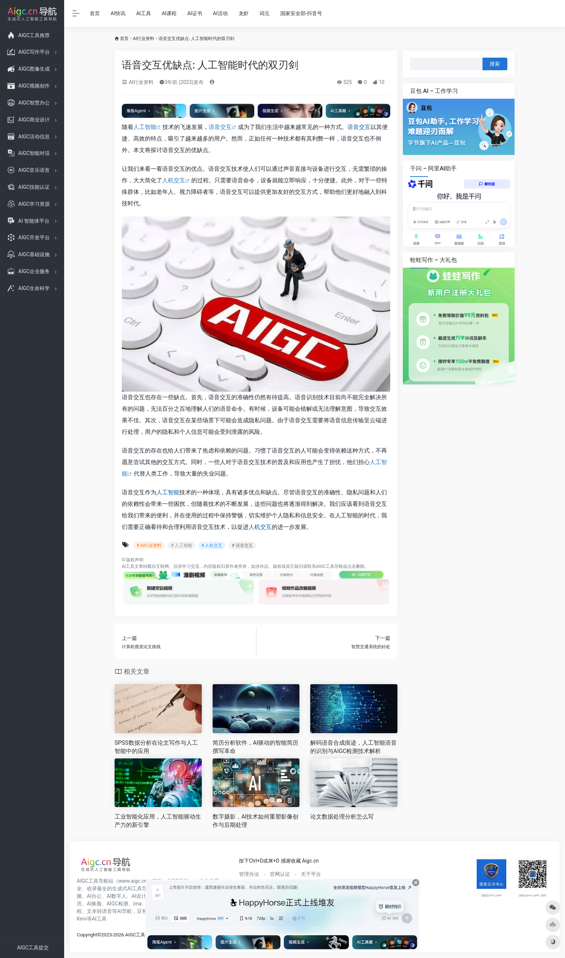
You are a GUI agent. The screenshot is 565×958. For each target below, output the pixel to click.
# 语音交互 (242, 545)
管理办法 (249, 874)
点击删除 (356, 566)
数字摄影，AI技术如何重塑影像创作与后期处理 (256, 820)
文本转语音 (99, 911)
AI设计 (139, 896)
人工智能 (144, 127)
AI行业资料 (143, 38)
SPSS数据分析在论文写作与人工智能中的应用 (156, 746)
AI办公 (94, 896)
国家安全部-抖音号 (301, 13)
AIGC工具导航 (329, 566)
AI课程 (169, 13)
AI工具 (143, 13)
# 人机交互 (211, 545)
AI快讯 (118, 13)
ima (137, 903)
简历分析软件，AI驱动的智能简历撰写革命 (256, 746)
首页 (95, 13)
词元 (264, 13)
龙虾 (244, 13)
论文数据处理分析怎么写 (342, 816)
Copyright (87, 934)
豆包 (142, 911)
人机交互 (173, 180)
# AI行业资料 (149, 545)
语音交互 (220, 127)
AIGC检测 (117, 903)
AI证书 (194, 13)
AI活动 (220, 13)
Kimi (82, 919)
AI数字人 (116, 896)
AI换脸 (94, 903)
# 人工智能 (181, 545)
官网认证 (280, 874)
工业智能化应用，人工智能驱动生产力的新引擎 (158, 820)
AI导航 (124, 911)
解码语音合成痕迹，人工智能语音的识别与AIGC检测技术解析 (353, 746)
